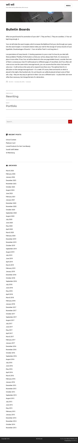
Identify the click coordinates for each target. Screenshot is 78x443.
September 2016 (11, 356)
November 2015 (11, 388)
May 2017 (9, 330)
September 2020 (11, 213)
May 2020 (9, 226)
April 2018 (9, 294)
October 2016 (10, 353)
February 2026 (10, 174)
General (28, 82)
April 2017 (9, 333)
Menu (68, 5)
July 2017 (9, 323)
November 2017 (11, 310)
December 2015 (11, 385)
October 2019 (10, 245)
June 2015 (9, 405)
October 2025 (10, 187)
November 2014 (11, 421)
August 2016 (10, 359)
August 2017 (10, 320)
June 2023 (9, 193)
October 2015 (10, 392)
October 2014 (10, 424)
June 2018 (9, 288)
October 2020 (10, 209)
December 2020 (11, 203)
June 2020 (9, 222)
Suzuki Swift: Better (12, 149)
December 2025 (11, 180)
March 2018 (10, 297)
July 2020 (9, 219)
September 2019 (11, 249)
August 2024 (10, 190)
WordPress (74, 440)
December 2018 (11, 275)
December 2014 (11, 418)
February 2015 (10, 411)
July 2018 (9, 284)
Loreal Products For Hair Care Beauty (18, 146)
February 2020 (10, 236)
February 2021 (10, 196)
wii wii (10, 4)
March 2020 (10, 232)
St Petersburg (10, 153)
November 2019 (11, 242)
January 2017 (10, 343)
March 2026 (10, 170)
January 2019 (10, 271)
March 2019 (10, 265)
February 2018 (10, 301)
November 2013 (11, 427)
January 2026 (10, 177)
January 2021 (10, 200)
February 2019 (10, 268)
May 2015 (9, 408)
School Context (11, 140)
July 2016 (9, 362)
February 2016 (10, 379)
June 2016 (9, 366)
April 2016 (9, 372)
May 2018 (9, 291)
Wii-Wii (11, 82)
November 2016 (11, 349)
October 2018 (10, 278)
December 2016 (11, 346)
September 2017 (11, 317)
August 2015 (10, 398)
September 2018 (11, 281)
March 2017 (10, 336)
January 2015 (10, 414)
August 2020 (10, 216)
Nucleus (62, 438)
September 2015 (11, 395)
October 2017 (10, 314)
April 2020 (9, 229)
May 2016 (9, 369)
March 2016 (10, 375)
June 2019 (9, 258)
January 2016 (10, 382)
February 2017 (10, 340)
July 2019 (9, 255)
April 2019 (9, 262)
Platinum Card (10, 143)
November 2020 (11, 206)
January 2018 (10, 304)
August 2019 (10, 252)
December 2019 (11, 239)
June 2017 (9, 327)
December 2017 (11, 307)
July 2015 (9, 401)
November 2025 (11, 183)
